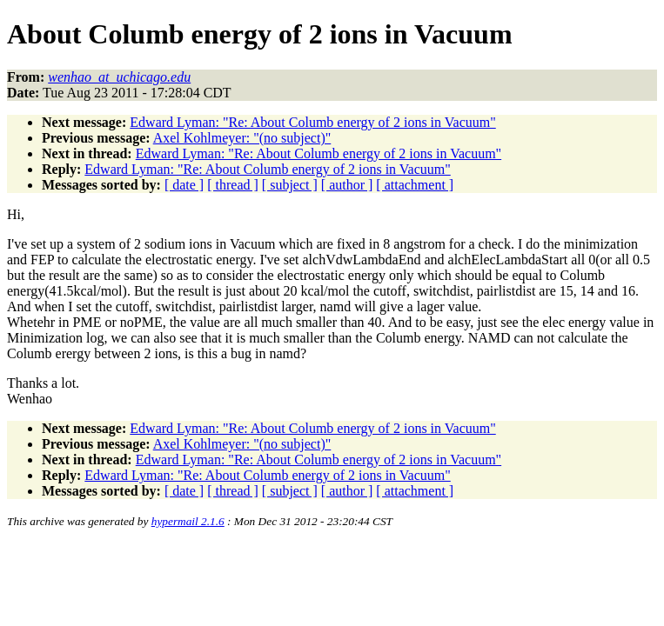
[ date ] (184, 184)
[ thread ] (232, 184)
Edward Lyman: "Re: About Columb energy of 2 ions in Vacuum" (312, 122)
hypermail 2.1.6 (188, 521)
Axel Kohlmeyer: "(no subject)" (242, 137)
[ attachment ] (414, 184)
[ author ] (347, 184)
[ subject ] (290, 184)
